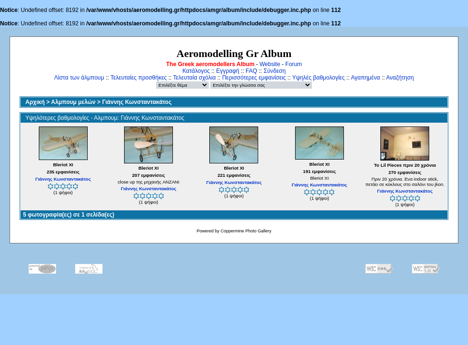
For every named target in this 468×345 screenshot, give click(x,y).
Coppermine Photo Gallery (245, 231)
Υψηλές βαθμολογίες (318, 77)
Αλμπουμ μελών (73, 102)
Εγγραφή (227, 71)
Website (270, 64)
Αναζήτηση (400, 77)
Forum (293, 64)
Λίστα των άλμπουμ (79, 77)
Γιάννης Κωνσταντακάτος (136, 102)
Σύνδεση (274, 71)
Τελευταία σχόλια (194, 77)
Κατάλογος (196, 71)
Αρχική (35, 102)
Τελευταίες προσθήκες (138, 77)
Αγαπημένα (365, 77)
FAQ (251, 71)
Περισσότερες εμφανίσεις (254, 77)
